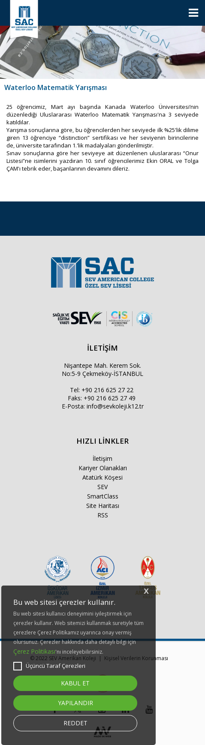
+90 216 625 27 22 (107, 390)
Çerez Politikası (34, 651)
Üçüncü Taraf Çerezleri (49, 666)
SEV (102, 487)
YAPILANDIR (75, 703)
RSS (102, 515)
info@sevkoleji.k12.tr (115, 406)
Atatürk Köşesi (102, 477)
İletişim (102, 458)
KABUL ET (75, 683)
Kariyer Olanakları (102, 468)
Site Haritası (102, 506)
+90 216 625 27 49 (110, 398)
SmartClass (102, 496)
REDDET (75, 723)
